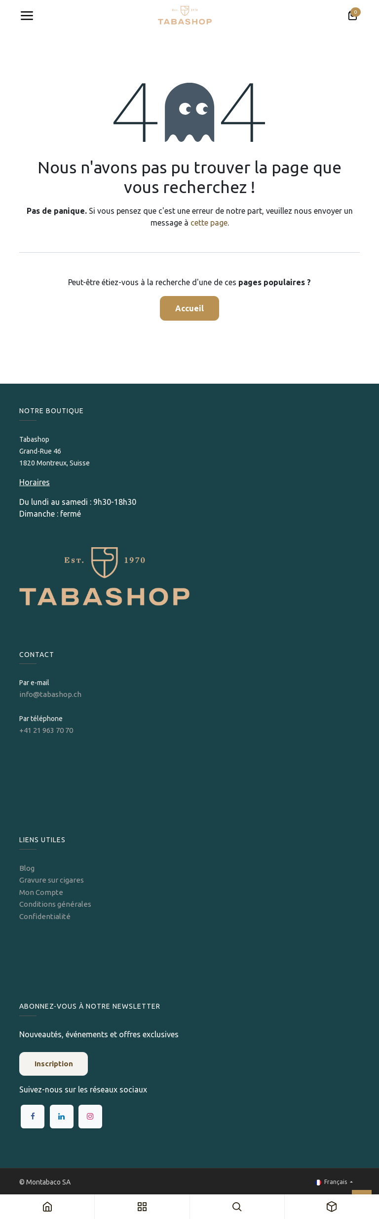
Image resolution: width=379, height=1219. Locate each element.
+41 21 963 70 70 (46, 730)
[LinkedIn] (62, 1116)
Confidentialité (45, 916)
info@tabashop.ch (51, 694)
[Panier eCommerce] (352, 15)
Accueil (189, 308)
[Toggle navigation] (26, 15)
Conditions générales (55, 904)
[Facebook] (32, 1116)
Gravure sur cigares (51, 880)
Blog (27, 868)
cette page (208, 222)
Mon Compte (41, 892)
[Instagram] (90, 1116)
